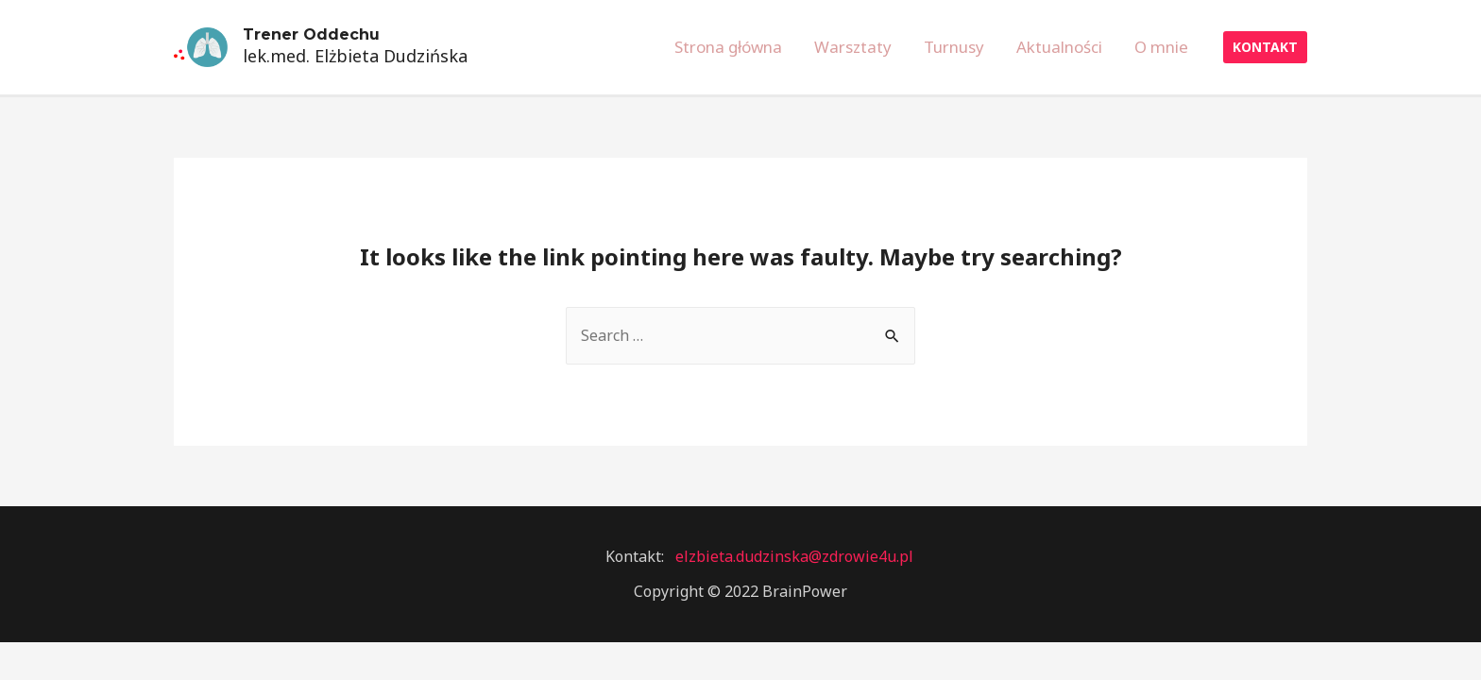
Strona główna (728, 47)
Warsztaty (853, 47)
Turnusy (954, 47)
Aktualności (1059, 47)
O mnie (1161, 47)
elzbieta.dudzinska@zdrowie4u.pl (794, 556)
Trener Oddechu (311, 34)
